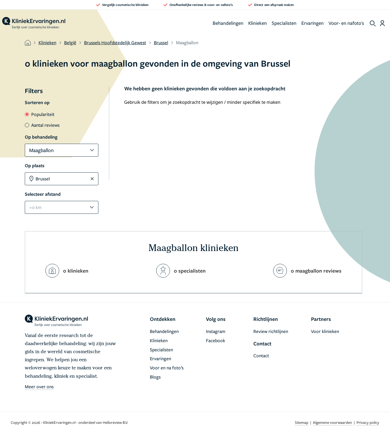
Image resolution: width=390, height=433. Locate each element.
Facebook (215, 340)
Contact (261, 355)
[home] (33, 23)
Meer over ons (39, 386)
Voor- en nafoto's (346, 23)
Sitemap (302, 422)
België (70, 42)
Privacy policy (368, 422)
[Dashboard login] (382, 23)
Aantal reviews (42, 125)
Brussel (161, 42)
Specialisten (284, 23)
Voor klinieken (325, 331)
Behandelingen (228, 23)
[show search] (373, 23)
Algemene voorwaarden (333, 422)
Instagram (215, 331)
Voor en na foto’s (167, 368)
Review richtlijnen (270, 331)
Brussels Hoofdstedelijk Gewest (115, 42)
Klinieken (257, 23)
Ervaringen (312, 23)
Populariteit (39, 114)
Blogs (155, 377)
